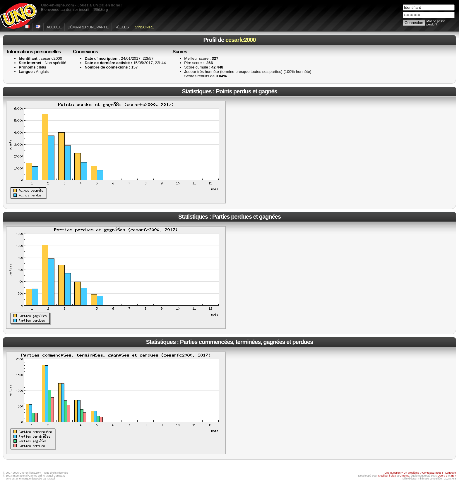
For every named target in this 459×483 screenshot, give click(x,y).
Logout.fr (450, 472)
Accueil (54, 27)
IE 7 (453, 475)
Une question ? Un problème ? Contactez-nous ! (413, 472)
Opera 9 (443, 475)
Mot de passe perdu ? (436, 23)
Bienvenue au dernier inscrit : (74, 9)
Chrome (404, 475)
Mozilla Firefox (387, 475)
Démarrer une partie (88, 27)
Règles (122, 27)
